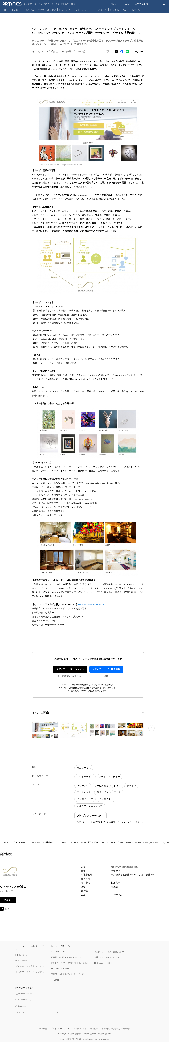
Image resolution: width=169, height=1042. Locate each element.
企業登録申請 (141, 4)
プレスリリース (20, 842)
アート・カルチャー (109, 776)
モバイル (30, 9)
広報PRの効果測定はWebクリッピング (67, 974)
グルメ (125, 9)
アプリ (41, 9)
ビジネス (114, 9)
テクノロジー (16, 9)
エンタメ (51, 9)
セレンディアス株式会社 (43, 842)
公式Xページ (20, 1006)
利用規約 (94, 1028)
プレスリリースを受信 (121, 4)
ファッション (82, 9)
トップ (5, 842)
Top (4, 9)
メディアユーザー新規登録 (106, 669)
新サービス (102, 792)
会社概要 (43, 1028)
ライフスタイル (99, 9)
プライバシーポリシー (60, 1028)
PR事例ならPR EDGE (103, 963)
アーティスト (84, 792)
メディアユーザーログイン (70, 669)
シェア (117, 785)
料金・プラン (21, 960)
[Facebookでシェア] (121, 51)
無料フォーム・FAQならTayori (107, 957)
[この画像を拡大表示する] (45, 730)
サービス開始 (101, 785)
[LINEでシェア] (127, 51)
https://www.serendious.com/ (91, 604)
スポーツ (136, 9)
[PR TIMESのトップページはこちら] (39, 4)
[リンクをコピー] (141, 51)
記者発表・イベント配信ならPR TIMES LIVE (69, 963)
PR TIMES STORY (58, 951)
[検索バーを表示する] (164, 4)
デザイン (131, 785)
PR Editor (55, 979)
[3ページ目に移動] (143, 712)
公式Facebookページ (24, 993)
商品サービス (84, 767)
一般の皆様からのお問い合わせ (97, 1033)
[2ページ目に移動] (142, 712)
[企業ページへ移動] (10, 873)
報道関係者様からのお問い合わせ (115, 1028)
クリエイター (106, 799)
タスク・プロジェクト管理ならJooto (109, 951)
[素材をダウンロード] (136, 51)
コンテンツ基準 (79, 1028)
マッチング (83, 785)
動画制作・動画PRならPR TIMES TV (66, 957)
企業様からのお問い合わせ (69, 1033)
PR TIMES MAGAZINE (60, 968)
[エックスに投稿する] (116, 51)
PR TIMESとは (21, 955)
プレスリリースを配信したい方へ (29, 972)
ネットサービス (85, 776)
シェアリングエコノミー (90, 805)
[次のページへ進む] (151, 728)
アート (117, 792)
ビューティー (65, 9)
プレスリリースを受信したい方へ (29, 966)
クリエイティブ (85, 799)
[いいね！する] (107, 51)
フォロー (8, 900)
